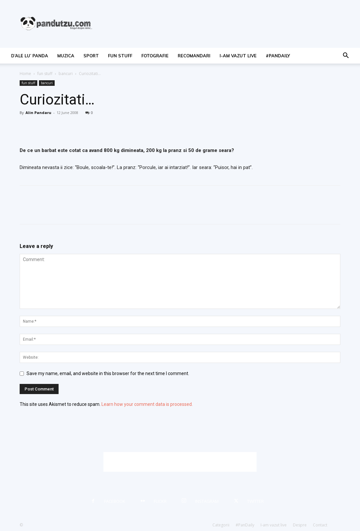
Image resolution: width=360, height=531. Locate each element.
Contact (320, 525)
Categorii (220, 525)
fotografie (155, 55)
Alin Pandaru (38, 112)
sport (91, 55)
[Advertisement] (180, 462)
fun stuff (120, 55)
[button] (345, 56)
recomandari (194, 55)
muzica (65, 55)
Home (25, 73)
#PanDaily (278, 55)
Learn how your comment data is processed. (147, 404)
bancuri (66, 73)
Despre (300, 525)
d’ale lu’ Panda (29, 55)
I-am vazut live (238, 55)
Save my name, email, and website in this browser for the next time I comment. (108, 373)
